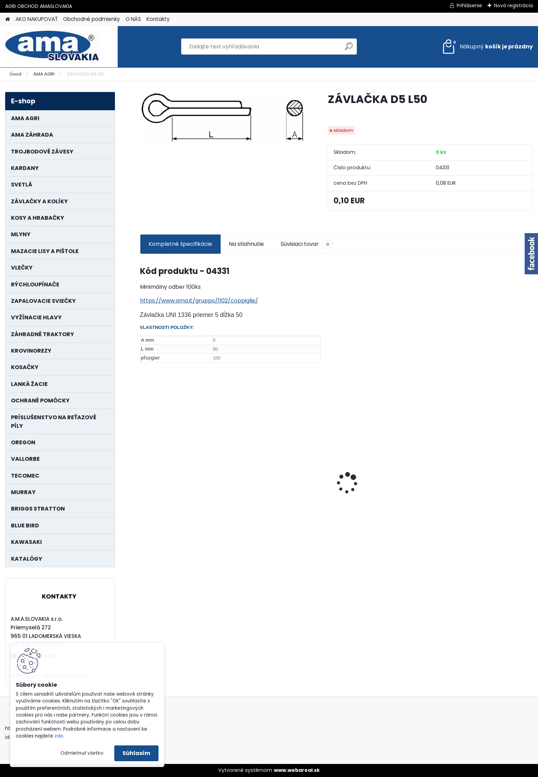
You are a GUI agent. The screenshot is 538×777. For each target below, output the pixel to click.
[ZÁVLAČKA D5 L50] (223, 117)
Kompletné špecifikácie (180, 244)
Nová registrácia (513, 5)
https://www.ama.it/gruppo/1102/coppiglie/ (199, 301)
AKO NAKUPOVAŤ (36, 19)
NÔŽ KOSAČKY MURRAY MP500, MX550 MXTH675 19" (483, 444)
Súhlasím (136, 753)
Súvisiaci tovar (307, 244)
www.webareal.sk (297, 770)
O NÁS (133, 19)
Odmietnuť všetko (81, 753)
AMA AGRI (44, 74)
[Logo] (52, 47)
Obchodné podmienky (91, 19)
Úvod (15, 74)
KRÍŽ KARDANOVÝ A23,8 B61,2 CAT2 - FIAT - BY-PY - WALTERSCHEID (281, 445)
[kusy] (160, 534)
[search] (349, 49)
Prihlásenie (469, 5)
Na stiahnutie (246, 244)
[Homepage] (7, 19)
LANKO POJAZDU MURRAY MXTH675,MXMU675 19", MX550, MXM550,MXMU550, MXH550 (384, 491)
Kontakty (158, 19)
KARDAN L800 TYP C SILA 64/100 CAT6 (187, 491)
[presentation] (143, 471)
